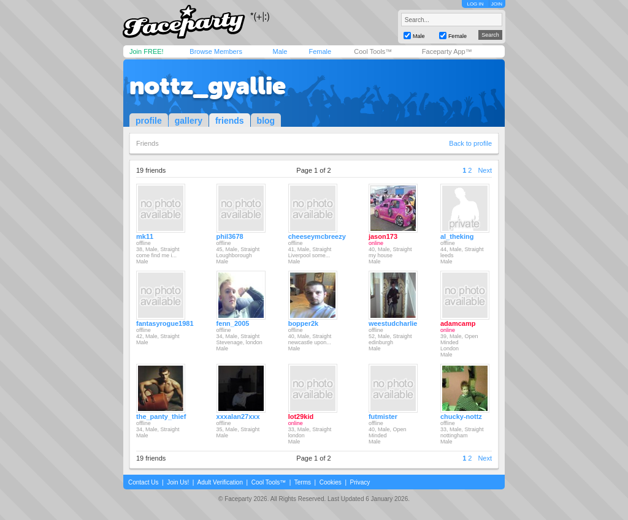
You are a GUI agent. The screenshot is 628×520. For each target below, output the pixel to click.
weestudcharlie (393, 323)
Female (319, 51)
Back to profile (470, 143)
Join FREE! (146, 51)
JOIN (496, 4)
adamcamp (457, 323)
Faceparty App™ (447, 51)
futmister (383, 416)
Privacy (360, 482)
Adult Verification (220, 482)
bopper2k (303, 323)
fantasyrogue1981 (165, 323)
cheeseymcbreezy (317, 236)
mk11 (144, 236)
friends (229, 121)
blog (266, 121)
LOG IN (475, 4)
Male (279, 51)
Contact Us (143, 482)
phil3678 (229, 236)
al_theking (456, 236)
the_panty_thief (161, 416)
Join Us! (178, 482)
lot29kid (301, 416)
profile (149, 121)
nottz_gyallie (207, 86)
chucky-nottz (461, 416)
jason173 (383, 236)
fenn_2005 (233, 323)
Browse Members (216, 51)
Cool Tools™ (373, 51)
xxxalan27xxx (238, 416)
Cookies (331, 482)
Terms (302, 482)
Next (485, 170)
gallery (188, 121)
